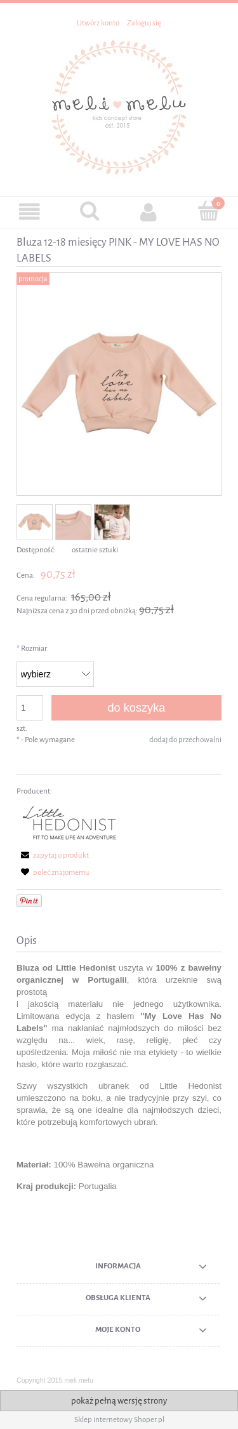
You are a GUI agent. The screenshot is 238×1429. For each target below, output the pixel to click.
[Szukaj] (89, 211)
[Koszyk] (208, 211)
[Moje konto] (149, 212)
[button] (30, 212)
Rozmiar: (33, 648)
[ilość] (30, 708)
